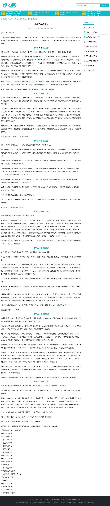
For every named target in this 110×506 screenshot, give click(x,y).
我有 (15, 366)
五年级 (10, 33)
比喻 (43, 318)
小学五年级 (50, 28)
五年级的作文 (90, 42)
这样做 (38, 171)
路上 (70, 108)
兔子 (62, 85)
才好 (10, 407)
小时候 (27, 326)
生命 (10, 145)
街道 (41, 115)
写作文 (34, 37)
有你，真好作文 (6, 468)
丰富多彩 (10, 77)
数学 (15, 57)
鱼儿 (59, 377)
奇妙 (40, 370)
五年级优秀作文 (90, 56)
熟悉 (62, 257)
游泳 (37, 297)
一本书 (24, 362)
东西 (30, 264)
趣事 (54, 426)
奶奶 (35, 326)
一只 (23, 297)
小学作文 (3, 13)
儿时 (12, 340)
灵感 (73, 366)
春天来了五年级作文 (8, 471)
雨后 (11, 305)
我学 (23, 264)
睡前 (65, 352)
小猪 (48, 352)
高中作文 (57, 13)
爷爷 (32, 326)
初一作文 (36, 12)
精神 (60, 52)
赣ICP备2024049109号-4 (74, 499)
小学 (6, 33)
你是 (37, 126)
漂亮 (5, 300)
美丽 (16, 118)
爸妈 (24, 398)
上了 (23, 279)
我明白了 (63, 305)
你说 (6, 417)
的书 (24, 366)
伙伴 (21, 340)
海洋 (43, 377)
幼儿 (7, 264)
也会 (77, 326)
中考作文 (36, 14)
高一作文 (63, 12)
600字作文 (97, 16)
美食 (57, 398)
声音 (79, 108)
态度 (34, 81)
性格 (35, 286)
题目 (32, 216)
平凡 (29, 129)
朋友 (2, 43)
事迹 (54, 126)
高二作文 (69, 12)
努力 (32, 241)
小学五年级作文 (6, 433)
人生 (40, 145)
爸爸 (65, 326)
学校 (10, 37)
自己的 (20, 161)
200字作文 (97, 11)
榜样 (20, 98)
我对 (10, 286)
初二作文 (42, 12)
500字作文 (90, 16)
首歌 (41, 305)
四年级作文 (17, 13)
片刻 (21, 220)
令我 (66, 98)
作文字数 (83, 13)
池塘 (26, 300)
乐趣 (55, 362)
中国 (5, 373)
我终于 (6, 362)
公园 (61, 74)
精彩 (13, 355)
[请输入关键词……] (88, 5)
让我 (2, 207)
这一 (38, 305)
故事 (30, 334)
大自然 (27, 370)
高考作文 (63, 14)
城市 (24, 101)
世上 (38, 89)
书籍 (17, 318)
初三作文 (49, 12)
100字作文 (90, 11)
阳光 (2, 118)
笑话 (46, 329)
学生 (41, 57)
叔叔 (29, 108)
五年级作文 (9, 16)
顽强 (40, 150)
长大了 (11, 294)
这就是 (3, 137)
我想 (2, 129)
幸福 (25, 89)
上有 (24, 57)
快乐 (32, 126)
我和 (76, 63)
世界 (52, 129)
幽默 (4, 370)
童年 (2, 386)
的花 (21, 187)
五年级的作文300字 (8, 477)
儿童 (26, 352)
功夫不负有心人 (42, 236)
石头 (20, 153)
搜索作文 (105, 5)
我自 (35, 279)
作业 (4, 66)
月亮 (40, 386)
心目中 (60, 98)
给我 (9, 216)
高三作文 (76, 12)
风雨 (68, 187)
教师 (41, 98)
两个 (27, 179)
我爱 (63, 377)
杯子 (63, 404)
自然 (24, 294)
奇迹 (12, 153)
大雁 (46, 220)
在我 (2, 98)
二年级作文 (17, 11)
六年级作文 (17, 16)
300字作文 (90, 13)
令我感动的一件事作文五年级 (11, 474)
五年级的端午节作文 (8, 493)
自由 (54, 153)
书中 (65, 337)
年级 (40, 47)
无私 (78, 98)
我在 (2, 264)
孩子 (30, 179)
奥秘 (51, 370)
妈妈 (9, 63)
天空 (68, 230)
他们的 (75, 118)
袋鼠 (71, 337)
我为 (2, 161)
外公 (5, 52)
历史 (34, 366)
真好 (18, 236)
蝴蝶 (63, 220)
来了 (37, 81)
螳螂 (13, 168)
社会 (20, 37)
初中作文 (30, 13)
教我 (16, 66)
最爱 (77, 257)
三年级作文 (9, 13)
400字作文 (97, 13)
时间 (59, 112)
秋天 (18, 216)
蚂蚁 (23, 233)
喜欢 (43, 199)
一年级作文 (9, 11)
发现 (57, 286)
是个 (30, 52)
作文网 (10, 19)
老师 (18, 57)
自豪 (31, 63)
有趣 (55, 226)
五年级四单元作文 (7, 486)
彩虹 (78, 187)
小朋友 (38, 340)
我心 (7, 137)
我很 (4, 326)
